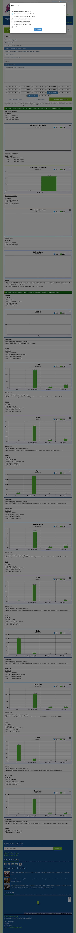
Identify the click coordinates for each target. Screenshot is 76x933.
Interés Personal (18, 27)
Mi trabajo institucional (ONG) (22, 21)
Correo (63, 1)
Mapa (70, 1)
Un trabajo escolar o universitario (23, 19)
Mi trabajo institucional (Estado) (22, 24)
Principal (55, 1)
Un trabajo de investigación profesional (24, 16)
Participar (38, 29)
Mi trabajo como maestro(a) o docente (24, 13)
